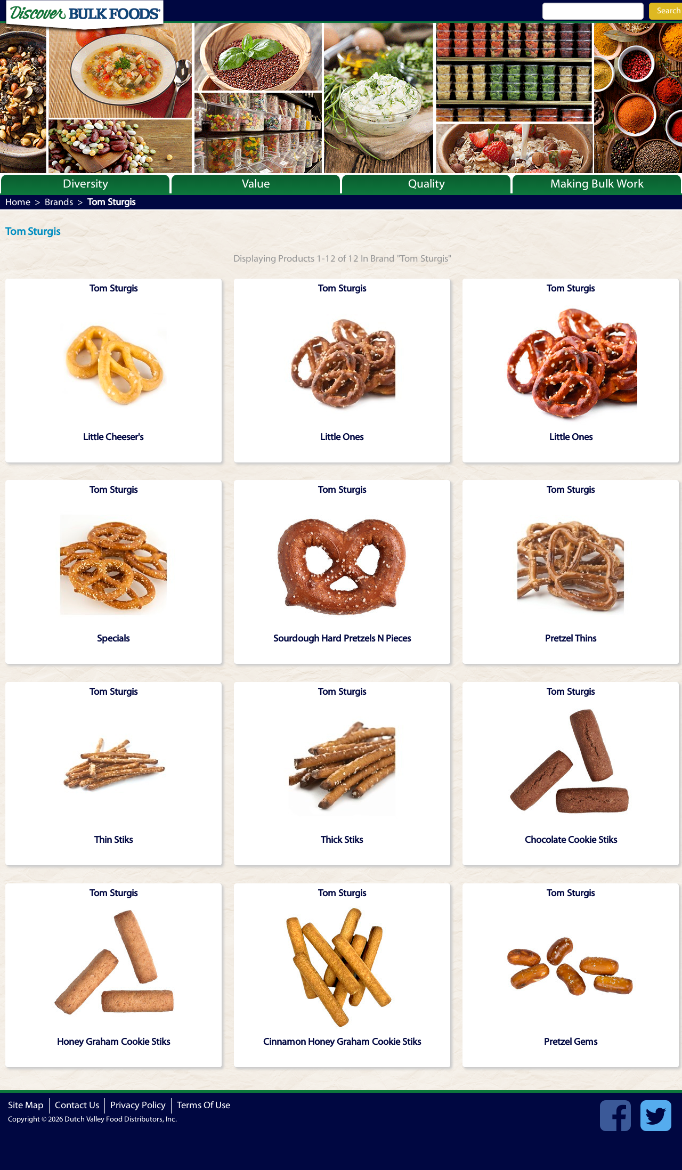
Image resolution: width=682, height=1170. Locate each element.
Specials (113, 638)
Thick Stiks (342, 840)
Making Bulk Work (597, 184)
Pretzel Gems (570, 1041)
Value (256, 184)
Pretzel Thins (570, 638)
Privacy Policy (138, 1105)
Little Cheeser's (113, 437)
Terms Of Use (203, 1105)
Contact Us (77, 1105)
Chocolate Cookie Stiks (571, 840)
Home (17, 202)
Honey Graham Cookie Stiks (113, 1041)
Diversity (85, 184)
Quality (426, 184)
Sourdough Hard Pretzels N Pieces (342, 638)
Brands (59, 202)
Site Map (26, 1105)
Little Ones (341, 437)
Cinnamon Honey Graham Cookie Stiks (342, 1041)
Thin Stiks (113, 840)
